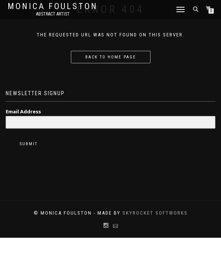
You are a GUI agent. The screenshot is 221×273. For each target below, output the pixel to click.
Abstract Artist (53, 14)
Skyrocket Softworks (155, 213)
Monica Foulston (53, 6)
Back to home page (110, 57)
